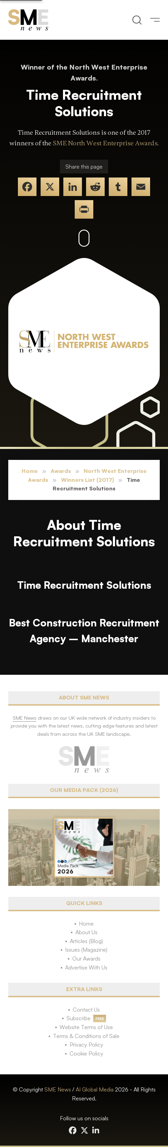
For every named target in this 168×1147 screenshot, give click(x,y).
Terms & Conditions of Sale (86, 1036)
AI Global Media (95, 1089)
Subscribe (78, 1018)
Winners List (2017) (87, 479)
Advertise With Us (86, 967)
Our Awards (86, 958)
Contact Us (86, 1009)
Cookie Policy (86, 1053)
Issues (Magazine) (86, 949)
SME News (57, 1089)
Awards (61, 470)
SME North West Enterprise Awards (105, 143)
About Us (86, 932)
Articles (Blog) (86, 941)
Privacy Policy (86, 1044)
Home (30, 470)
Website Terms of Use (86, 1027)
